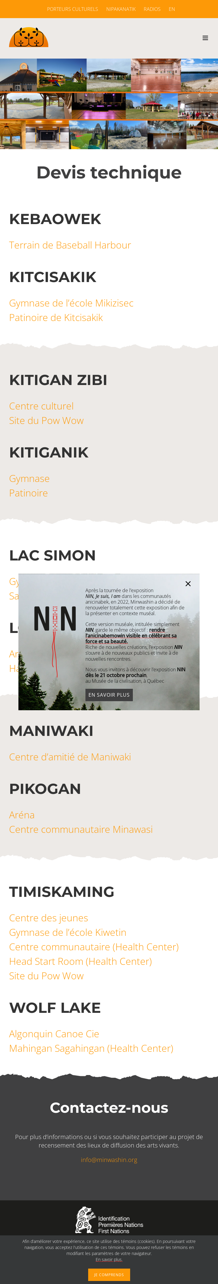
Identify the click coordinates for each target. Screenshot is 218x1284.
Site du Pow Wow (46, 420)
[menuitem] (170, 9)
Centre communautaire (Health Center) (94, 946)
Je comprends (109, 1274)
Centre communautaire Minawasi (81, 829)
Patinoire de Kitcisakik (56, 317)
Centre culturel (41, 405)
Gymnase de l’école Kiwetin (68, 932)
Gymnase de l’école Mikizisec (71, 302)
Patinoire (28, 492)
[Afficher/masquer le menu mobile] (206, 38)
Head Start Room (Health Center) (80, 961)
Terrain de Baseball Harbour (70, 244)
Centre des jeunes (48, 917)
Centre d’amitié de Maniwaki (70, 756)
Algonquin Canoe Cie (54, 1033)
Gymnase (29, 478)
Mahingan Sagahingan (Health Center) (91, 1048)
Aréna (22, 814)
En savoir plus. (109, 1259)
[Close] (193, 584)
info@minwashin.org (109, 1160)
